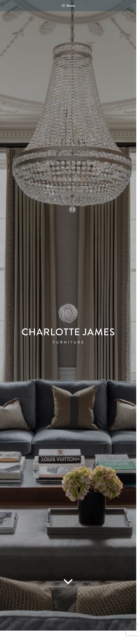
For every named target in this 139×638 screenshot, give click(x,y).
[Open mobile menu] (68, 5)
